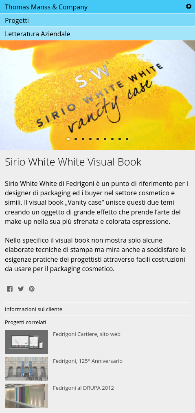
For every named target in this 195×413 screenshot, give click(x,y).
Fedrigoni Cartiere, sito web (97, 342)
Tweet (21, 288)
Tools (188, 6)
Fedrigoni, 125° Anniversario (97, 369)
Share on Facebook (10, 288)
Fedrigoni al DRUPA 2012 (97, 396)
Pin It (32, 288)
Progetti (17, 20)
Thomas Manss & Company (46, 6)
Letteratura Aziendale (37, 33)
